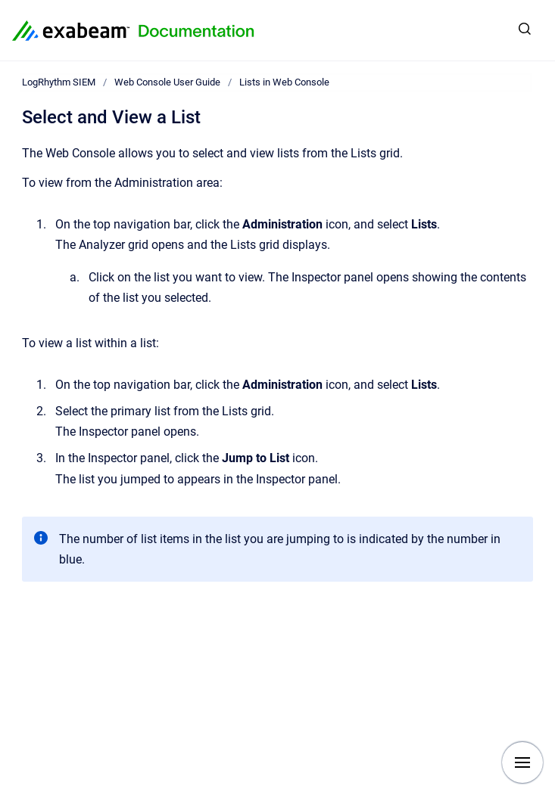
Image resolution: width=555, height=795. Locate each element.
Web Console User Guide (167, 82)
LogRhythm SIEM (58, 82)
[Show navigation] (522, 762)
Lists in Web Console (284, 82)
